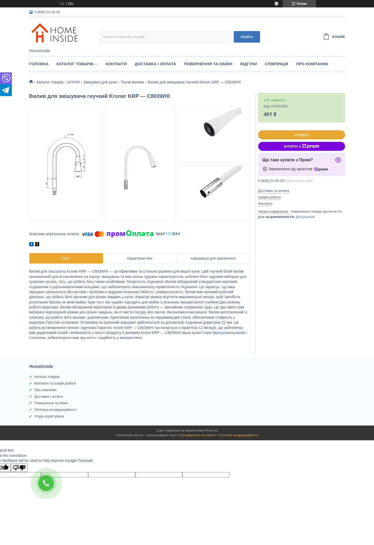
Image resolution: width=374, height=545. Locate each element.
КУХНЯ (73, 82)
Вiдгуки (248, 64)
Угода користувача (49, 416)
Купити (301, 135)
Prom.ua (211, 430)
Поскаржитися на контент (197, 435)
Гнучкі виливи (132, 82)
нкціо (222, 333)
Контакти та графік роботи (55, 383)
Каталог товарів (46, 377)
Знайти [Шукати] (247, 37)
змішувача (57, 271)
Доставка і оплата (155, 64)
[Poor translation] (19, 467)
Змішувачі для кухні (100, 82)
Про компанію (312, 64)
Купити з (301, 146)
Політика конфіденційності (55, 410)
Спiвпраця (276, 64)
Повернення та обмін (208, 64)
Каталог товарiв (75, 64)
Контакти (116, 64)
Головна (39, 64)
